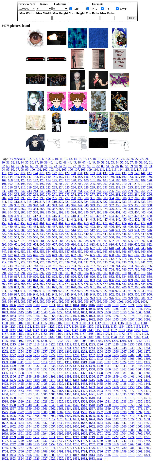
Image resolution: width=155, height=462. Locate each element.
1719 (91, 437)
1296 (52, 358)
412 (35, 216)
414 (48, 216)
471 (105, 223)
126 (48, 173)
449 (117, 219)
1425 (20, 383)
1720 (99, 437)
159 (105, 176)
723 (29, 262)
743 (4, 266)
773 (42, 269)
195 (29, 184)
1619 (52, 419)
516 (86, 230)
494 (98, 226)
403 (130, 212)
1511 (99, 398)
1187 (90, 337)
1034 (84, 308)
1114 (113, 323)
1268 (131, 351)
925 (92, 291)
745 (16, 266)
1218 (36, 344)
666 (124, 251)
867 (29, 283)
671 (4, 255)
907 (130, 287)
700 (35, 258)
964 (35, 298)
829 (92, 276)
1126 (59, 326)
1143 (44, 330)
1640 (68, 423)
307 (130, 198)
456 (10, 223)
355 (130, 205)
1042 (147, 308)
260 (136, 191)
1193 (137, 337)
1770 (44, 448)
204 (86, 184)
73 (55, 166)
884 (136, 283)
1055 (99, 312)
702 (48, 258)
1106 (51, 323)
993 (67, 301)
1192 (129, 337)
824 (61, 276)
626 (23, 248)
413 (41, 216)
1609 (123, 415)
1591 (131, 412)
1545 (68, 405)
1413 (76, 380)
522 (124, 230)
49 (93, 162)
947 (80, 294)
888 (10, 287)
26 (132, 159)
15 (79, 159)
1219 (44, 344)
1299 (76, 358)
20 (103, 159)
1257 (44, 351)
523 (130, 230)
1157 (5, 333)
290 (23, 198)
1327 (147, 362)
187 (130, 180)
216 (10, 187)
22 (113, 159)
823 (54, 276)
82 (98, 166)
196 (35, 184)
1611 (139, 415)
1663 (99, 426)
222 (48, 187)
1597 (28, 415)
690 (124, 255)
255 (105, 191)
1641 (76, 423)
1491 (92, 394)
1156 (145, 330)
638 (98, 248)
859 (130, 280)
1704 (123, 433)
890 (23, 287)
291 (29, 198)
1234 (12, 348)
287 (4, 198)
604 (35, 244)
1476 (123, 390)
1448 (52, 387)
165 (143, 176)
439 (54, 219)
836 (136, 276)
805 (92, 273)
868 (35, 283)
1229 (123, 344)
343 (54, 205)
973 (92, 298)
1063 (12, 316)
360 (10, 208)
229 (92, 187)
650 (23, 251)
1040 (131, 308)
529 (16, 233)
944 (61, 294)
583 (54, 241)
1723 (123, 437)
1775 (84, 448)
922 (73, 291)
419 (79, 216)
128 (60, 173)
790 (149, 269)
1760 (115, 444)
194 (23, 184)
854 (98, 280)
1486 (52, 394)
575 (4, 241)
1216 (20, 344)
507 (29, 230)
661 (92, 251)
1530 (99, 401)
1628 (123, 419)
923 (79, 291)
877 (92, 283)
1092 (92, 319)
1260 (68, 351)
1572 (131, 408)
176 (61, 180)
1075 (107, 316)
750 (48, 266)
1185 (75, 337)
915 (29, 291)
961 (16, 298)
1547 (84, 405)
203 (80, 184)
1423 (5, 383)
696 (10, 258)
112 (108, 169)
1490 (84, 394)
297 (67, 198)
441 (67, 219)
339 (29, 205)
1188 (98, 337)
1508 (76, 398)
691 (130, 255)
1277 (52, 355)
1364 (139, 369)
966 (48, 298)
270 (48, 194)
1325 (131, 362)
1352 (44, 369)
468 (86, 223)
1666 (123, 426)
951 (105, 294)
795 (29, 273)
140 (136, 173)
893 (42, 287)
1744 (139, 440)
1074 (99, 316)
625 (16, 248)
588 (86, 241)
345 (67, 205)
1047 (36, 312)
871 (54, 283)
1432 (76, 383)
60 (145, 162)
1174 (137, 333)
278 (98, 194)
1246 (107, 348)
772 (35, 269)
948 (86, 294)
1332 (36, 365)
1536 (147, 401)
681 (67, 255)
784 (111, 269)
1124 (43, 326)
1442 (5, 387)
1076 (115, 316)
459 (29, 223)
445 (92, 219)
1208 (107, 340)
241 (16, 191)
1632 (5, 423)
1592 (139, 412)
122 (22, 173)
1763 (139, 444)
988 (35, 301)
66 (22, 166)
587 (80, 241)
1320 (91, 362)
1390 (44, 376)
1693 (36, 433)
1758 (99, 444)
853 (92, 280)
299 (80, 198)
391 (54, 212)
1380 (115, 373)
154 (73, 176)
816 (10, 276)
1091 (84, 319)
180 (86, 180)
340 (35, 205)
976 (111, 298)
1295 (44, 358)
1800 (131, 451)
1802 (147, 451)
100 (32, 169)
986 (23, 301)
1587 (99, 412)
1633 (12, 423)
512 (60, 230)
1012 (60, 305)
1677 (60, 430)
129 (67, 173)
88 (126, 166)
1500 (12, 398)
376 (111, 208)
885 (143, 283)
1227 (107, 344)
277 (92, 194)
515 (79, 230)
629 (42, 248)
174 (48, 180)
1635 (28, 423)
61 (150, 162)
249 (67, 191)
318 (48, 201)
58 (136, 162)
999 (105, 301)
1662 (92, 426)
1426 (28, 383)
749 (42, 266)
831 (105, 276)
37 (36, 162)
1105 (44, 323)
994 (73, 301)
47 (83, 162)
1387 (20, 376)
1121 (20, 326)
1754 (68, 444)
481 (16, 226)
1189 (106, 337)
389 (42, 212)
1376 (84, 373)
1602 (68, 415)
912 (10, 291)
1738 (92, 440)
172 (35, 180)
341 (42, 205)
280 (111, 194)
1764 (147, 444)
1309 (5, 362)
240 (10, 191)
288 (10, 198)
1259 (60, 351)
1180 (36, 337)
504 (10, 230)
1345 (139, 365)
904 (111, 287)
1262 (84, 351)
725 (42, 262)
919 (54, 291)
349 (92, 205)
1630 (139, 419)
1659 (68, 426)
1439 (131, 383)
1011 (52, 305)
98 (22, 169)
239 (4, 191)
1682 (99, 430)
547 (130, 233)
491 (80, 226)
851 (80, 280)
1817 (115, 455)
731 (80, 262)
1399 (115, 376)
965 (42, 298)
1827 (44, 458)
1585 (84, 412)
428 (136, 216)
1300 (84, 358)
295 (54, 198)
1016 (91, 305)
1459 (139, 387)
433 (16, 219)
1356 (76, 369)
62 (3, 166)
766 (149, 266)
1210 (123, 340)
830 (98, 276)
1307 (139, 358)
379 (130, 208)
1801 (139, 451)
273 (67, 194)
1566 (84, 408)
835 (130, 276)
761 (117, 266)
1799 (123, 451)
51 (102, 162)
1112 (98, 323)
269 (42, 194)
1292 (20, 358)
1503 (36, 398)
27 (136, 159)
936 (10, 294)
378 (124, 208)
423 (105, 216)
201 (67, 184)
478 (149, 223)
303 (105, 198)
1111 (90, 323)
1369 (28, 373)
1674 (36, 430)
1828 (52, 458)
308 (136, 198)
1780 (123, 448)
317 (41, 201)
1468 (60, 390)
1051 (68, 312)
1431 (68, 383)
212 (136, 184)
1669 (147, 426)
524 (136, 230)
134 (98, 173)
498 (124, 226)
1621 (68, 419)
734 (98, 262)
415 (54, 216)
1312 (28, 362)
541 (92, 233)
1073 (92, 316)
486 (48, 226)
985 (16, 301)
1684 (115, 430)
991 (54, 301)
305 (117, 198)
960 (10, 298)
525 (143, 230)
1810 (60, 455)
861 (143, 280)
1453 (92, 387)
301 (92, 198)
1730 (28, 440)
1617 (36, 419)
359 (4, 208)
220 (35, 187)
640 (111, 248)
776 (61, 269)
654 (48, 251)
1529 (92, 401)
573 (143, 237)
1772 (60, 448)
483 (29, 226)
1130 (90, 326)
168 (10, 180)
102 (45, 169)
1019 (115, 305)
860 (136, 280)
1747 (12, 444)
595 (130, 241)
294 (48, 198)
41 (55, 162)
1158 (12, 333)
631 (54, 248)
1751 (44, 444)
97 (17, 169)
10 (56, 159)
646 (149, 248)
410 (23, 216)
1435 (99, 383)
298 (73, 198)
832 (111, 276)
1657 (52, 426)
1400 (123, 376)
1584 (76, 412)
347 (80, 205)
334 (149, 201)
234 (124, 187)
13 (70, 159)
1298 (68, 358)
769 (16, 269)
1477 (131, 390)
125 (41, 173)
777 (67, 269)
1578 (28, 412)
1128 (75, 326)
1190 (114, 337)
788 (136, 269)
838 (149, 276)
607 (54, 244)
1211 (131, 340)
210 (124, 184)
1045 (20, 312)
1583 (68, 412)
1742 (123, 440)
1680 (84, 430)
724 (35, 262)
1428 (44, 383)
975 (105, 298)
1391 (52, 376)
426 (124, 216)
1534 (131, 401)
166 (149, 176)
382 (149, 208)
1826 (36, 458)
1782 (139, 448)
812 (136, 273)
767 (4, 269)
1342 (115, 365)
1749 (28, 444)
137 (117, 173)
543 (105, 233)
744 (10, 266)
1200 (44, 340)
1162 (44, 333)
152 (61, 176)
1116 (128, 323)
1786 (20, 451)
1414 (83, 380)
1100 (5, 323)
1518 (5, 401)
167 (4, 180)
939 (29, 294)
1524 (52, 401)
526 (149, 230)
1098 (139, 319)
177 (67, 180)
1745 (147, 440)
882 (124, 283)
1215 (12, 344)
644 (136, 248)
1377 (92, 373)
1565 (76, 408)
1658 (60, 426)
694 (149, 255)
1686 (131, 430)
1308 (147, 358)
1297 (60, 358)
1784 (5, 451)
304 (111, 198)
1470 (76, 390)
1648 (131, 423)
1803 (5, 455)
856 (111, 280)
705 (67, 258)
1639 (60, 423)
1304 (115, 358)
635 (80, 248)
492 (86, 226)
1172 (121, 333)
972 (86, 298)
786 (124, 269)
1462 (12, 390)
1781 (131, 448)
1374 (68, 373)
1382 (131, 373)
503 (4, 230)
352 (111, 205)
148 (35, 176)
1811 (68, 455)
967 (54, 298)
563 (80, 237)
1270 (147, 351)
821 (42, 276)
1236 (28, 348)
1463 (20, 390)
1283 (99, 355)
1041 (139, 308)
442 (73, 219)
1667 (131, 426)
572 (136, 237)
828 (86, 276)
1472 (92, 390)
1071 (76, 316)
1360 (107, 369)
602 (23, 244)
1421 (139, 380)
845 (42, 280)
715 (130, 258)
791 (4, 273)
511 (54, 230)
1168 (90, 333)
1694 (44, 433)
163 (130, 176)
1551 (115, 405)
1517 (147, 398)
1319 (83, 362)
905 (117, 287)
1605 (92, 415)
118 (145, 169)
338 (23, 205)
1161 (36, 333)
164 (136, 176)
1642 (84, 423)
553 (16, 237)
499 (130, 226)
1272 (12, 355)
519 (105, 230)
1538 (12, 405)
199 (54, 184)
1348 (12, 369)
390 (48, 212)
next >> (101, 458)
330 (124, 201)
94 (3, 169)
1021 (131, 305)
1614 (12, 419)
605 (42, 244)
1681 (92, 430)
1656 (44, 426)
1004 (144, 301)
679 (54, 255)
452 (136, 219)
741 (143, 262)
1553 (131, 405)
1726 (147, 437)
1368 (20, 373)
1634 (20, 423)
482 (23, 226)
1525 (60, 401)
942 (48, 294)
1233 (5, 348)
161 (117, 176)
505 (16, 230)
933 (143, 291)
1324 (123, 362)
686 (98, 255)
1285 (115, 355)
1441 (147, 383)
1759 (107, 444)
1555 (147, 405)
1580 (44, 412)
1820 (139, 455)
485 (42, 226)
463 (54, 223)
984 (10, 301)
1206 (91, 340)
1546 (76, 405)
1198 (28, 340)
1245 (99, 348)
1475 (115, 390)
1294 (36, 358)
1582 (60, 412)
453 (143, 219)
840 (10, 280)
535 (54, 233)
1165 (67, 333)
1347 (5, 369)
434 (23, 219)
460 (35, 223)
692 (136, 255)
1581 (52, 412)
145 (16, 176)
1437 (115, 383)
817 (16, 276)
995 (80, 301)
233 (117, 187)
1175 (145, 333)
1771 (52, 448)
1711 (28, 437)
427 (130, 216)
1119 (5, 326)
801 (67, 273)
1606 (99, 415)
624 (10, 248)
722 (23, 262)
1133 (114, 326)
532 (35, 233)
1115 (121, 323)
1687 (139, 430)
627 (29, 248)
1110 (82, 323)
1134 (121, 326)
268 (35, 194)
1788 (36, 451)
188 (136, 180)
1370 (36, 373)
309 (143, 198)
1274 (28, 355)
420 (86, 216)
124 (35, 173)
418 (73, 216)
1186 (82, 337)
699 (29, 258)
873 (67, 283)
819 (29, 276)
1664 (107, 426)
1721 (107, 437)
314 (22, 201)
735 (105, 262)
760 (111, 266)
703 (54, 258)
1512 (107, 398)
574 (149, 237)
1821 (147, 455)
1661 (84, 426)
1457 (123, 387)
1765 (5, 448)
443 (80, 219)
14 (75, 159)
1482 (20, 394)
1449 (60, 387)
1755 (76, 444)
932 (136, 291)
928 (111, 291)
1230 (131, 344)
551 (4, 237)
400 (111, 212)
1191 (121, 337)
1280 (76, 355)
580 (35, 241)
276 (86, 194)
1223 (76, 344)
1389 (36, 376)
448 (111, 219)
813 (143, 273)
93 (150, 166)
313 (16, 201)
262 (149, 191)
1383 (139, 373)
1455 (107, 387)
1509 (84, 398)
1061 (147, 312)
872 (61, 283)
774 (48, 269)
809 (117, 273)
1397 (99, 376)
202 (73, 184)
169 (16, 180)
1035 (92, 308)
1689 (5, 433)
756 (86, 266)
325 (92, 201)
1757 (92, 444)
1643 (92, 423)
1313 (36, 362)
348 (86, 205)
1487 (60, 394)
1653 (20, 426)
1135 (129, 326)
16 (84, 159)
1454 (99, 387)
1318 (76, 362)
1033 (76, 308)
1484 (36, 394)
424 (111, 216)
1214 (5, 344)
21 (108, 159)
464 (61, 223)
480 (10, 226)
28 (141, 159)
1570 (115, 408)
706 (73, 258)
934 (149, 291)
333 (143, 201)
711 (105, 258)
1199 (36, 340)
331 (130, 201)
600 (10, 244)
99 (26, 169)
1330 (20, 365)
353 (117, 205)
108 (83, 169)
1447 (44, 387)
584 (61, 241)
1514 (123, 398)
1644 (99, 423)
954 (124, 294)
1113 (105, 323)
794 (23, 273)
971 (80, 298)
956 (136, 294)
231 (105, 187)
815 (4, 276)
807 (105, 273)
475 (130, 223)
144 (10, 176)
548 (136, 233)
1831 (76, 458)
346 (73, 205)
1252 (5, 351)
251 (80, 191)
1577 (20, 412)
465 (67, 223)
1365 (147, 369)
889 (16, 287)
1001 (120, 301)
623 (4, 248)
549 (143, 233)
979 (130, 298)
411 (29, 216)
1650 (147, 423)
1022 (139, 305)
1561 (44, 408)
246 (48, 191)
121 (16, 173)
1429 (52, 383)
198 (48, 184)
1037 (107, 308)
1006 (12, 305)
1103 (28, 323)
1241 (68, 348)
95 (7, 169)
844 (35, 280)
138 (124, 173)
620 (136, 244)
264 (10, 194)
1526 (68, 401)
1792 (68, 451)
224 (61, 187)
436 (35, 219)
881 (117, 283)
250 (73, 191)
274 (73, 194)
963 (29, 298)
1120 (12, 326)
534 (48, 233)
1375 (76, 373)
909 (143, 287)
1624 (92, 419)
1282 (92, 355)
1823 (12, 458)
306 (124, 198)
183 (105, 180)
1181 (44, 337)
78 (79, 166)
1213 (146, 340)
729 (67, 262)
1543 (52, 405)
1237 (36, 348)
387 (29, 212)
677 (42, 255)
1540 (28, 405)
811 (130, 273)
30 (3, 162)
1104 (36, 323)
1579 (36, 412)
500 (136, 226)
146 (23, 176)
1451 (76, 387)
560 (61, 237)
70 (41, 166)
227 (80, 187)
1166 (75, 333)
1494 (115, 394)
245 (42, 191)
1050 (60, 312)
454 (149, 219)
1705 (131, 433)
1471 (84, 390)
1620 (60, 419)
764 (136, 266)
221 (42, 187)
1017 (99, 305)
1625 (99, 419)
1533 (123, 401)
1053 (84, 312)
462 (48, 223)
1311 (20, 362)
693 (143, 255)
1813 (83, 455)
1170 (106, 333)
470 (98, 223)
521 (117, 230)
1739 (99, 440)
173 (42, 180)
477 (143, 223)
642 (124, 248)
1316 (60, 362)
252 (86, 191)
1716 (68, 437)
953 (117, 294)
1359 (99, 369)
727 (54, 262)
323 (79, 201)
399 (105, 212)
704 (61, 258)
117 (139, 169)
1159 (20, 333)
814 (149, 273)
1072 (84, 316)
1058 (123, 312)
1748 (20, 444)
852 (86, 280)
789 (143, 269)
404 (136, 212)
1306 (131, 358)
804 (86, 273)
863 (4, 283)
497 (117, 226)
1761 (123, 444)
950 (98, 294)
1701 (99, 433)
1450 (68, 387)
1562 (52, 408)
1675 (44, 430)
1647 (123, 423)
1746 (5, 444)
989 (42, 301)
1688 (147, 430)
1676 (52, 430)
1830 (68, 458)
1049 (52, 312)
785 (117, 269)
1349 (20, 369)
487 (54, 226)
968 (61, 298)
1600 (52, 415)
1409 (44, 380)
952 (111, 294)
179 (80, 180)
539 (80, 233)
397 (92, 212)
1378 (99, 373)
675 (29, 255)
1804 (12, 455)
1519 (12, 401)
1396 (92, 376)
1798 (115, 451)
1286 (123, 355)
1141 (28, 330)
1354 (60, 369)
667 (130, 251)
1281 (84, 355)
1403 (147, 376)
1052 (76, 312)
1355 (68, 369)
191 (4, 184)
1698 (76, 433)
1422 (147, 380)
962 (23, 298)
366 (48, 208)
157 (92, 176)
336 (10, 205)
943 (54, 294)
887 (4, 287)
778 (73, 269)
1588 (107, 412)
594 (124, 241)
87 (121, 166)
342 (48, 205)
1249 (131, 348)
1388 (28, 376)
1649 (139, 423)
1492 (99, 394)
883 (130, 283)
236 (136, 187)
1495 (123, 394)
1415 (91, 380)
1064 (20, 316)
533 (42, 233)
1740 (107, 440)
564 (86, 237)
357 (143, 205)
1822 (5, 458)
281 (117, 194)
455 (4, 223)
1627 (115, 419)
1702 (107, 433)
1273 (20, 355)
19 (98, 159)
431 (4, 219)
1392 (60, 376)
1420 (131, 380)
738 (124, 262)
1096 (123, 319)
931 (130, 291)
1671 (12, 430)
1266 (115, 351)
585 (67, 241)
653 (42, 251)
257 (117, 191)
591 (105, 241)
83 (102, 166)
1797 (107, 451)
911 (4, 291)
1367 (12, 373)
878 (98, 283)
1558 (20, 408)
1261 (76, 351)
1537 (5, 405)
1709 (12, 437)
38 (41, 162)
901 (92, 287)
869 (42, 283)
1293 (28, 358)
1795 (92, 451)
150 (48, 176)
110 (95, 169)
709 (92, 258)
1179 (28, 337)
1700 (92, 433)
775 (54, 269)
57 (131, 162)
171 (29, 180)
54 (117, 162)
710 (98, 258)
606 (48, 244)
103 (51, 169)
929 (117, 291)
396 (86, 212)
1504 (44, 398)
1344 (131, 365)
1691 (20, 433)
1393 (68, 376)
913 (16, 291)
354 (124, 205)
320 (60, 201)
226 (73, 187)
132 (86, 173)
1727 (5, 440)
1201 (51, 340)
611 (80, 244)
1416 (99, 380)
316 (35, 201)
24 (122, 159)
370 (73, 208)
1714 (52, 437)
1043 (5, 312)
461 (42, 223)
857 (117, 280)
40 (50, 162)
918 (48, 291)
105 (64, 169)
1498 (147, 394)
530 (23, 233)
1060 (139, 312)
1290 (5, 358)
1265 (107, 351)
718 (149, 258)
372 (86, 208)
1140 (20, 330)
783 (105, 269)
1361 (115, 369)
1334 (52, 365)
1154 (129, 330)
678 (48, 255)
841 (16, 280)
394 (73, 212)
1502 (28, 398)
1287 (131, 355)
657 (67, 251)
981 (143, 298)
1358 (92, 369)
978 (124, 298)
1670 (5, 430)
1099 (147, 319)
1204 (75, 340)
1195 (5, 340)
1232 (147, 344)
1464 (28, 390)
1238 (44, 348)
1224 (84, 344)
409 (16, 216)
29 (146, 159)
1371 (44, 373)
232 (111, 187)
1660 (76, 426)
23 (117, 159)
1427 (36, 383)
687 (105, 255)
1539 (20, 405)
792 (10, 273)
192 (10, 184)
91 (140, 166)
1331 (28, 365)
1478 (139, 390)
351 (105, 205)
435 (29, 219)
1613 (5, 419)
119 (4, 173)
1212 (138, 340)
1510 (92, 398)
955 (130, 294)
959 (4, 298)
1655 (36, 426)
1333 (44, 365)
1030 (52, 308)
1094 (107, 319)
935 (4, 294)
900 (86, 287)
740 (136, 262)
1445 (28, 387)
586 (73, 241)
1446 (36, 387)
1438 (123, 383)
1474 (107, 390)
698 (23, 258)
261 (143, 191)
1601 (60, 415)
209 (117, 184)
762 (124, 266)
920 (60, 291)
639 (105, 248)
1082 (12, 319)
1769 (36, 448)
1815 (99, 455)
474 (124, 223)
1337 (76, 365)
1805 (20, 455)
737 (117, 262)
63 (7, 166)
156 (86, 176)
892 (35, 287)
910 (149, 287)
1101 (12, 323)
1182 (51, 337)
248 (61, 191)
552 (10, 237)
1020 (123, 305)
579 (29, 241)
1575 (5, 412)
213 (143, 184)
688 (111, 255)
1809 (52, 455)
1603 (76, 415)
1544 (60, 405)
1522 (36, 401)
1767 (20, 448)
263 (4, 194)
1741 (115, 440)
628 (35, 248)
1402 (139, 376)
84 (107, 166)
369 (67, 208)
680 (61, 255)
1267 (123, 351)
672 (10, 255)
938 (23, 294)
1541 (36, 405)
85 (112, 166)
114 (120, 169)
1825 (28, 458)
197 (42, 184)
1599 (44, 415)
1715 (60, 437)
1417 (107, 380)
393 (67, 212)
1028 (36, 308)
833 (117, 276)
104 (57, 169)
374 (98, 208)
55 (121, 162)
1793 (76, 451)
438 (48, 219)
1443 (12, 387)
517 (92, 230)
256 (111, 191)
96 (12, 169)
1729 (20, 440)
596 (136, 241)
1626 (107, 419)
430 (149, 216)
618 (124, 244)
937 (16, 294)
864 (10, 283)
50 (98, 162)
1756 (84, 444)
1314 (44, 362)
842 (23, 280)
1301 (92, 358)
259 (130, 191)
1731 (36, 440)
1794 (84, 451)
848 (61, 280)
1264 (99, 351)
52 (107, 162)
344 (61, 205)
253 (92, 191)
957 (143, 294)
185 (117, 180)
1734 (60, 440)
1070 (68, 316)
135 (105, 173)
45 (74, 162)
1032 (68, 308)
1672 (20, 430)
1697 (68, 433)
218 (23, 187)
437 (42, 219)
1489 (76, 394)
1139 (12, 330)
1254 (20, 351)
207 (105, 184)
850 (73, 280)
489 (67, 226)
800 (61, 273)
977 (117, 298)
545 (117, 233)
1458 (131, 387)
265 (16, 194)
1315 (52, 362)
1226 (99, 344)
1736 (76, 440)
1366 (5, 373)
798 (48, 273)
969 (67, 298)
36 (31, 162)
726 (48, 262)
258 (124, 191)
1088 (60, 319)
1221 (60, 344)
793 (16, 273)
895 (54, 287)
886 (149, 283)
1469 (68, 390)
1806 (28, 455)
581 (42, 241)
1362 (123, 369)
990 (48, 301)
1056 (107, 312)
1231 (139, 344)
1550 (107, 405)
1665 (115, 426)
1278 (60, 355)
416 (60, 216)
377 (117, 208)
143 (4, 176)
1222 (68, 344)
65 (17, 166)
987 (29, 301)
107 (76, 169)
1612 (147, 415)
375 (105, 208)
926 (98, 291)
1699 (84, 433)
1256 (36, 351)
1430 (60, 383)
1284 (107, 355)
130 (73, 173)
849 (67, 280)
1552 (123, 405)
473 (117, 223)
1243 (84, 348)
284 (136, 194)
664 (111, 251)
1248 (123, 348)
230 (98, 187)
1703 (115, 433)
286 (149, 194)
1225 (92, 344)
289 (16, 198)
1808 (44, 455)
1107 (59, 323)
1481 (12, 394)
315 (29, 201)
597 (143, 241)
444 (86, 219)
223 (54, 187)
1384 (147, 373)
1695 (52, 433)
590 (98, 241)
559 (54, 237)
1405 (12, 380)
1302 (99, 358)
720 (10, 262)
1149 (90, 330)
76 (69, 166)
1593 (147, 412)
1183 (59, 337)
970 (73, 298)
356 (136, 205)
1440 (139, 383)
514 (73, 230)
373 (92, 208)
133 (92, 173)
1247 (115, 348)
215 (4, 187)
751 (54, 266)
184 (111, 180)
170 (23, 180)
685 (92, 255)
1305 (123, 358)
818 (23, 276)
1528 (84, 401)
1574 (147, 408)
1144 (51, 330)
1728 (12, 440)
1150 (98, 330)
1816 (107, 455)
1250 (139, 348)
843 (29, 280)
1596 (20, 415)
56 (126, 162)
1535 (139, 401)
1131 (98, 326)
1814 (91, 455)
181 (92, 180)
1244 (92, 348)
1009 (36, 305)
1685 (123, 430)
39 (45, 162)
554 (23, 237)
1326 (139, 362)
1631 (147, 419)
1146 (67, 330)
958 (149, 294)
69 (36, 166)
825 (67, 276)
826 (73, 276)
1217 (28, 344)
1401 (131, 376)
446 (98, 219)
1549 (99, 405)
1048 (44, 312)
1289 (147, 355)
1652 (12, 426)
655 (54, 251)
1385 (5, 376)
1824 (20, 458)
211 (130, 184)
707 (80, 258)
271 (54, 194)
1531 (107, 401)
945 (67, 294)
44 (69, 162)
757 (92, 266)
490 (73, 226)
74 (60, 166)
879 (105, 283)
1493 (107, 394)
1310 (12, 362)
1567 (92, 408)
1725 (139, 437)
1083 (20, 319)
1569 (107, 408)
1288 (139, 355)
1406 (20, 380)
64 (12, 166)
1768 (28, 448)
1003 (136, 301)
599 (4, 244)
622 (149, 244)
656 (61, 251)
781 (92, 269)
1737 (84, 440)
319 (54, 201)
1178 (20, 337)
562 (73, 237)
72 (50, 166)
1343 (123, 365)
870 (48, 283)
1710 (20, 437)
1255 (28, 351)
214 (149, 184)
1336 (68, 365)
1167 (82, 333)
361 (16, 208)
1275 (36, 355)
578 (23, 241)
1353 (52, 369)
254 (98, 191)
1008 (28, 305)
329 (117, 201)
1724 (131, 437)
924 (86, 291)
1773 (68, 448)
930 (124, 291)
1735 (68, 440)
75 (64, 166)
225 (67, 187)
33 (17, 162)
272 (61, 194)
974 (98, 298)
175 (54, 180)
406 (149, 212)
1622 (76, 419)
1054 (92, 312)
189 (143, 180)
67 (26, 166)
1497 (139, 394)
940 (35, 294)
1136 (137, 326)
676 (35, 255)
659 (80, 251)
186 (124, 180)
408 (10, 216)
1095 (115, 319)
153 (67, 176)
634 (73, 248)
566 (98, 237)
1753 (60, 444)
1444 (20, 387)
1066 (36, 316)
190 (149, 180)
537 (67, 233)
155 (80, 176)
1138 (5, 330)
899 (80, 287)
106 (70, 169)
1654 (28, 426)
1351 (36, 369)
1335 (60, 365)
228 (86, 187)
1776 (92, 448)
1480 (5, 394)
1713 (44, 437)
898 (73, 287)
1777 (99, 448)
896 (61, 287)
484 (35, 226)
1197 (20, 340)
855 (105, 280)
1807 (36, 455)
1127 (67, 326)
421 (92, 216)
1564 (68, 408)
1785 (12, 451)
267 (29, 194)
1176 (5, 337)
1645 (107, 423)
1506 (60, 398)
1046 (28, 312)
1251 (147, 348)
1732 (44, 440)
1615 (20, 419)
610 (73, 244)
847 (54, 280)
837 (143, 276)
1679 (76, 430)
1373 (60, 373)
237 (143, 187)
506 (23, 230)
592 (111, 241)
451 (130, 219)
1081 (5, 319)
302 (98, 198)
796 (35, 273)
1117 (136, 323)
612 (86, 244)
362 (23, 208)
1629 (131, 419)
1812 (76, 455)
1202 (59, 340)
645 (143, 248)
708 (86, 258)
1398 (107, 376)
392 (61, 212)
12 (65, 159)
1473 (99, 390)
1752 (52, 444)
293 (42, 198)
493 (92, 226)
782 (98, 269)
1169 (98, 333)
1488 (68, 394)
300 (86, 198)
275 (80, 194)
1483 (28, 394)
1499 (5, 398)
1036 (99, 308)
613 (92, 244)
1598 (36, 415)
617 (117, 244)
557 (42, 237)
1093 (99, 319)
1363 (131, 369)
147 (29, 176)
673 (16, 255)
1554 (139, 405)
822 (48, 276)
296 (61, 198)
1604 (84, 415)
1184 (67, 337)
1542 (44, 405)
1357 (84, 369)
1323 (115, 362)
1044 (12, 312)
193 (16, 184)
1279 (68, 355)
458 (23, 223)
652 (35, 251)
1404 (5, 380)
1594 (5, 415)
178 (73, 180)
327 (105, 201)
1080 (147, 316)
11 (61, 159)
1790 (52, 451)
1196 (12, 340)
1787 (28, 451)
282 (124, 194)
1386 (12, 376)
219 (29, 187)
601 (16, 244)
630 (48, 248)
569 (117, 237)
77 (74, 166)
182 (98, 180)
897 (67, 287)
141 (143, 173)
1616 (28, 419)
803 (80, 273)
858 (124, 280)
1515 (131, 398)
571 (130, 237)
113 (114, 169)
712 (111, 258)
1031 (60, 308)
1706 (139, 433)
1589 (115, 412)
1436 (107, 383)
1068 (52, 316)
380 (136, 208)
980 (136, 298)
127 (54, 173)
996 (86, 301)
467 (80, 223)
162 (124, 176)
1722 (115, 437)
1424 (12, 383)
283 (130, 194)
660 (86, 251)
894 (48, 287)
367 (54, 208)
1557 (12, 408)
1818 (123, 455)
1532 (115, 401)
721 (16, 262)
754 (73, 266)
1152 (114, 330)
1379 (107, 373)
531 (29, 233)
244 (35, 191)
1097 (131, 319)
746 (23, 266)
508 (35, 230)
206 (98, 184)
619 (130, 244)
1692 (28, 433)
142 (149, 173)
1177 (12, 337)
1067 (44, 316)
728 (61, 262)
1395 (84, 376)
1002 (128, 301)
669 (143, 251)
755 (80, 266)
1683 (107, 430)
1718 (83, 437)
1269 (139, 351)
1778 (107, 448)
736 (111, 262)
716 (136, 258)
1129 (82, 326)
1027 (28, 308)
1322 (107, 362)
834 (124, 276)
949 (92, 294)
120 (10, 173)
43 (64, 162)
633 (67, 248)
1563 (60, 408)
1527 (76, 401)
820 (35, 276)
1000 (112, 301)
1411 (60, 380)
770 (23, 269)
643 (130, 248)
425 (117, 216)
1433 (84, 383)
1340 (99, 365)
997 (92, 301)
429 (143, 216)
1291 (12, 358)
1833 (92, 458)
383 (4, 212)
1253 (12, 351)
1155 (137, 330)
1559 (28, 408)
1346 (147, 365)
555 (29, 237)
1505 (52, 398)
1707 (147, 433)
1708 (5, 437)
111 (101, 169)
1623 (84, 419)
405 (143, 212)
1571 (123, 408)
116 (132, 169)
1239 (52, 348)
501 (143, 226)
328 (111, 201)
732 (86, 262)
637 (92, 248)
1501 (20, 398)
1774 (76, 448)
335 (4, 205)
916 (35, 291)
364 (35, 208)
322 (73, 201)
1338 (84, 365)
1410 (52, 380)
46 (79, 162)
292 (35, 198)
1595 (12, 415)
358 (149, 205)
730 (73, 262)
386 (23, 212)
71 (45, 166)
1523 (44, 401)
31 (7, 162)
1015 (83, 305)
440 (61, 219)
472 (111, 223)
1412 (68, 380)
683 (80, 255)
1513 (115, 398)
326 (98, 201)
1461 (5, 390)
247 (54, 191)
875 (80, 283)
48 (88, 162)
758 (98, 266)
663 (105, 251)
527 (4, 233)
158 (98, 176)
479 (4, 226)
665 (117, 251)
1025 (12, 308)
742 (149, 262)
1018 (107, 305)
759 (105, 266)
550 (149, 233)
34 (22, 162)
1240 (60, 348)
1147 (75, 330)
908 (136, 287)
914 (22, 291)
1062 (5, 316)
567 (105, 237)
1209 (115, 340)
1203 (67, 340)
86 (117, 166)
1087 (52, 319)
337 (16, 205)
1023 (147, 305)
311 (4, 201)
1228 (115, 344)
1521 (28, 401)
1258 (52, 351)
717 (143, 258)
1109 (75, 323)
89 (131, 166)
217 (16, 187)
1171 (114, 333)
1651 (5, 426)
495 (105, 226)
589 (92, 241)
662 (98, 251)
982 (149, 298)
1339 (92, 365)
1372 (52, 373)
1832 (84, 458)
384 (10, 212)
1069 (60, 316)
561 (67, 237)
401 (117, 212)
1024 (5, 308)
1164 (59, 333)
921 (67, 291)
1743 (131, 440)
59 (140, 162)
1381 (123, 373)
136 (111, 173)
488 (61, 226)
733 (92, 262)
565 (92, 237)
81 (93, 166)
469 (92, 223)
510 (48, 230)
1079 (139, 316)
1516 (139, 398)
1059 (131, 312)
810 (124, 273)
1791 (60, 451)
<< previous (17, 159)
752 (61, 266)
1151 (106, 330)
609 (67, 244)
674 (23, 255)
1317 (68, 362)
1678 (68, 430)
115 (126, 169)
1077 (123, 316)
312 (10, 201)
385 (16, 212)
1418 (115, 380)
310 (149, 198)
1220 (52, 344)
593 (117, 241)
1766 (12, 448)
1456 (115, 387)
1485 (44, 394)
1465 (36, 390)
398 (98, 212)
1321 (99, 362)
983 (4, 301)
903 (105, 287)
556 (35, 237)
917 (41, 291)
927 (105, 291)
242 (23, 191)
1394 (76, 376)
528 (10, 233)
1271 (5, 355)
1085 (36, 319)
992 (61, 301)
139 (130, 173)
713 (117, 258)
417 (67, 216)
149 (42, 176)
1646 (115, 423)
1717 (76, 437)
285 (143, 194)
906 (124, 287)
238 (149, 187)
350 (98, 205)
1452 (84, 387)
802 (73, 273)
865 (16, 283)
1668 (139, 426)
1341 (107, 365)
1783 (147, 448)
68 (31, 166)
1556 (5, 408)
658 (73, 251)
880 (111, 283)
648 (10, 251)
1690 (12, 433)
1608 (115, 415)
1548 (92, 405)
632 (61, 248)
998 (98, 301)
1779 (115, 448)
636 (86, 248)
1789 (44, 451)
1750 (36, 444)
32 (12, 162)
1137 (145, 326)
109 (89, 169)
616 (111, 244)
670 (149, 251)
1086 (44, 319)
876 (86, 283)
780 (86, 269)
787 (130, 269)
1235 (20, 348)
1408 (36, 380)
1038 (115, 308)
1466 (44, 390)
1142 (36, 330)
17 (89, 159)
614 (98, 244)
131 (79, 173)
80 (88, 166)
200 (61, 184)
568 (111, 237)
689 (117, 255)
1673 (28, 430)
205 (92, 184)
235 (130, 187)
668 (136, 251)
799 (54, 273)
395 (80, 212)
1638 (52, 423)
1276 (44, 355)
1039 (123, 308)
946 (73, 294)
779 (80, 269)
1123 (36, 326)
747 (29, 266)
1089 (68, 319)
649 (16, 251)
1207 (99, 340)
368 (61, 208)
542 (98, 233)
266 (23, 194)
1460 (147, 387)
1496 (131, 394)
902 (98, 287)
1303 (107, 358)
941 (42, 294)
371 (80, 208)
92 (145, 166)
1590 (123, 412)
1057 (115, 312)
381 (143, 208)
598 (149, 241)
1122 (28, 326)
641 (117, 248)
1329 (12, 365)
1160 (28, 333)
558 (48, 237)
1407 (28, 380)
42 (60, 162)
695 (4, 258)
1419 (123, 380)
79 (83, 166)
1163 (51, 333)
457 (16, 223)
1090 (76, 319)
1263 (92, 351)
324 (86, 201)
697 (16, 258)
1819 (131, 455)
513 (67, 230)
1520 (20, 401)
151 (54, 176)
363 (29, 208)
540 (86, 233)
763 (130, 266)
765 (143, 266)
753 (67, 266)
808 (111, 273)
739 (130, 262)
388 (35, 212)
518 (98, 230)
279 (105, 194)
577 (16, 241)
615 (105, 244)
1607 (107, 415)
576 (10, 241)
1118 (144, 323)
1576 (12, 412)
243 (29, 191)
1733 (52, 440)
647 (4, 251)
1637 (44, 423)
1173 (129, 333)
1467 (52, 390)
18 (94, 159)
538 (73, 233)
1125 (51, 326)
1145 (59, 330)
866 (23, 283)
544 (111, 233)
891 (29, 287)
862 (149, 280)
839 (4, 280)
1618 (44, 419)
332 (136, 201)
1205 (83, 340)
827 (80, 276)
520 (111, 230)
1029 (44, 308)
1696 (60, 433)
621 (143, 244)
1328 (5, 365)
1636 (36, 423)
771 (29, 269)
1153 (121, 330)
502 (149, 226)
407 (4, 216)
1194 (145, 337)
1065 (28, 316)
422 (98, 216)
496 (111, 226)
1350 (28, 369)
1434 (92, 383)
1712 (36, 437)
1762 (131, 444)
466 (73, 223)
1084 (28, 319)
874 (73, 283)
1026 (20, 308)
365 (42, 208)
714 (124, 258)
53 (112, 162)
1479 (147, 390)
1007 (20, 305)
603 (29, 244)
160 (111, 176)
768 (10, 269)
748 (35, 266)
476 (136, 223)
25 (127, 159)
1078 (131, 316)
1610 (131, 415)
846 (48, 280)
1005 (5, 305)
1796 (99, 451)
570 (124, 237)
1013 (68, 305)
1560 (36, 408)
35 (26, 162)
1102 (20, 323)
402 (124, 212)
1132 (106, 326)
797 (42, 273)
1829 (60, 458)
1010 (44, 305)
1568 (99, 408)
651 (29, 251)
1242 (76, 348)
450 (124, 219)
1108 (67, 323)
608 (61, 244)
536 (61, 233)
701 (42, 258)
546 (124, 233)
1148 (82, 330)
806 (98, 273)
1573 (139, 408)
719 (4, 262)
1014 (76, 305)
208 (111, 184)
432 (10, 219)
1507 (68, 398)
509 (42, 230)
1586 (92, 412)
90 (136, 166)
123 (29, 173)
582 (48, 241)
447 (105, 219)
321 (67, 201)
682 (73, 255)
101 (38, 169)
